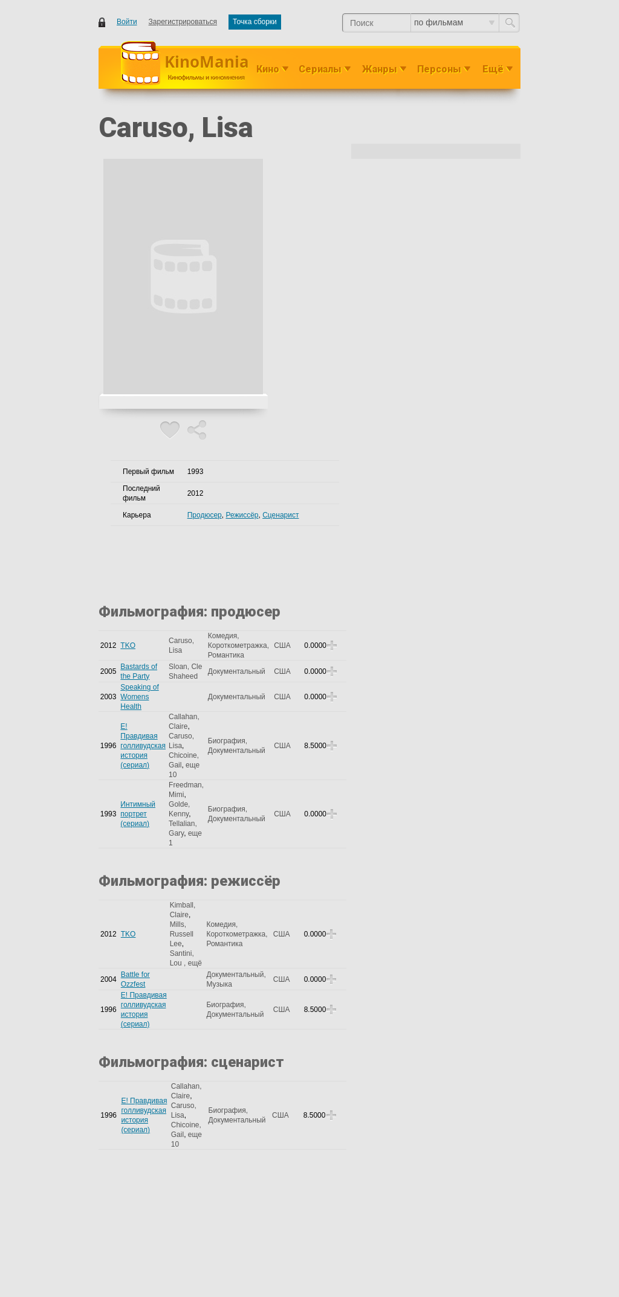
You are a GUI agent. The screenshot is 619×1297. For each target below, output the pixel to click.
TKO (127, 645)
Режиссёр (241, 515)
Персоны (439, 69)
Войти (127, 22)
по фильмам (454, 22)
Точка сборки (255, 22)
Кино (267, 69)
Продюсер (204, 515)
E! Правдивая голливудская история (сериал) (143, 745)
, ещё (193, 963)
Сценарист (280, 515)
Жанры (379, 69)
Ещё (493, 69)
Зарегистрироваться (183, 22)
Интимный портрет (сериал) (137, 814)
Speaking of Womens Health (139, 697)
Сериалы (320, 69)
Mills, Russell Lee (181, 934)
